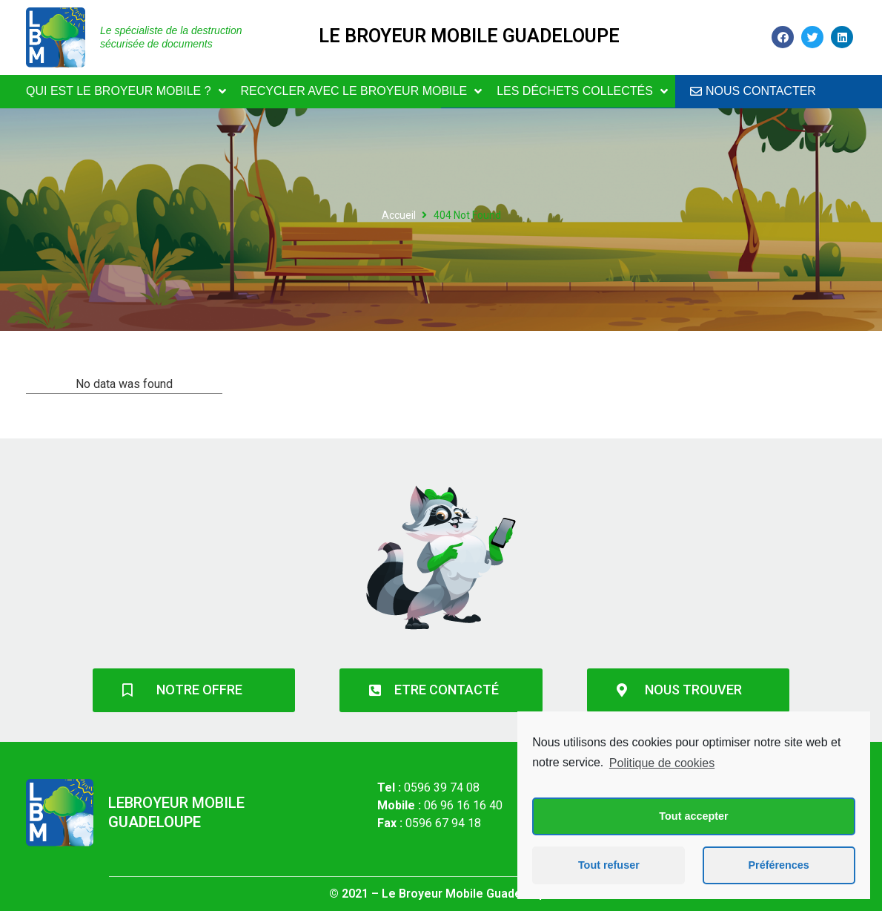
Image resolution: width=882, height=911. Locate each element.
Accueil (399, 215)
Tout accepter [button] (693, 816)
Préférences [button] (778, 865)
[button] (753, 91)
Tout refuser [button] (609, 865)
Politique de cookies (661, 763)
